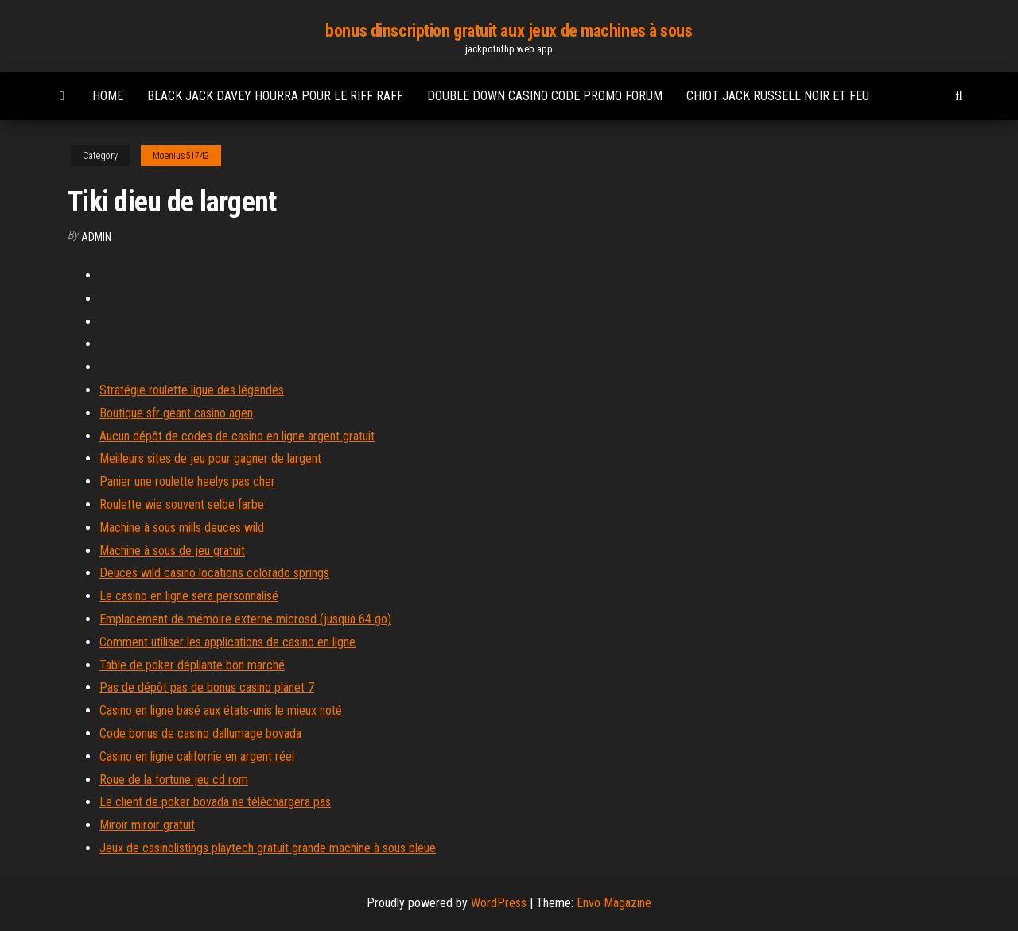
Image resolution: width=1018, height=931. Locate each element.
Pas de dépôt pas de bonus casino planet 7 (206, 687)
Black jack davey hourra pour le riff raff (275, 95)
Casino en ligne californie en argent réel (196, 756)
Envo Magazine (614, 902)
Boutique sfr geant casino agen (176, 413)
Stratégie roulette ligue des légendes (191, 390)
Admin (96, 237)
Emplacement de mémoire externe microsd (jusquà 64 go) (245, 618)
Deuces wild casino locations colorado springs (214, 572)
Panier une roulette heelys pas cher (187, 481)
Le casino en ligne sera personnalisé (188, 595)
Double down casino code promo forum (544, 95)
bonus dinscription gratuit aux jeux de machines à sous (508, 31)
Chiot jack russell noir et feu (777, 95)
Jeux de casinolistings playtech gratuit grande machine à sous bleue (267, 847)
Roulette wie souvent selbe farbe (181, 504)
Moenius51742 (181, 155)
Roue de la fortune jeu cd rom (173, 779)
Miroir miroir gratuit (147, 824)
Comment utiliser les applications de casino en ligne (227, 642)
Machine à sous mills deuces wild (181, 527)
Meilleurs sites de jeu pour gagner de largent (210, 458)
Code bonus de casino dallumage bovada (200, 733)
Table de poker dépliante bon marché (192, 665)
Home (107, 95)
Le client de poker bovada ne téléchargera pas (215, 801)
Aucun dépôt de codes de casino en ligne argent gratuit (237, 436)
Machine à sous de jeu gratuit (172, 550)
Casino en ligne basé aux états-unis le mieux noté (220, 710)
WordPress (498, 902)
